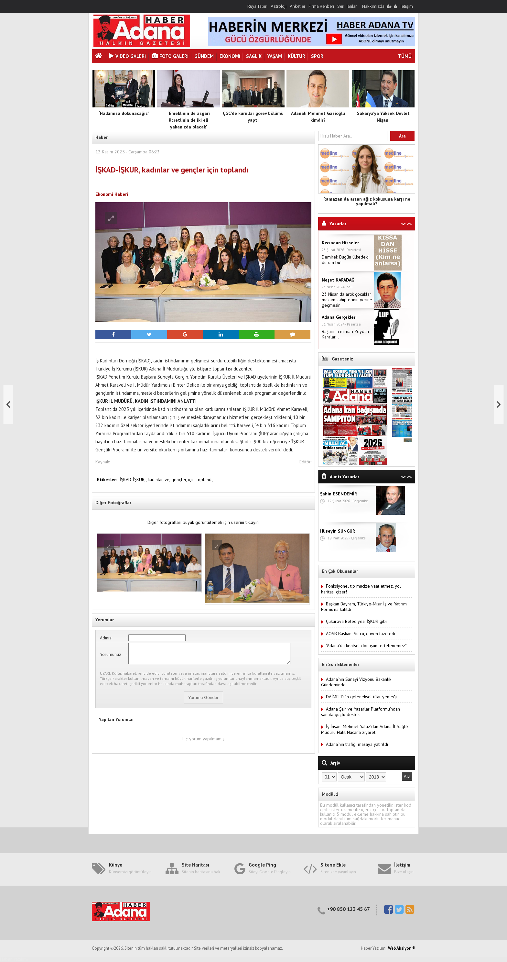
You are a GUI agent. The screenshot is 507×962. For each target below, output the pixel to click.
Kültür (296, 56)
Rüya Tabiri (257, 6)
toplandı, (205, 479)
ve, (168, 479)
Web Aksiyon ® (401, 948)
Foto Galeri (170, 56)
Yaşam (274, 56)
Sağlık (254, 56)
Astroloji (278, 6)
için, (192, 479)
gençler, (179, 479)
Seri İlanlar (347, 6)
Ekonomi (230, 56)
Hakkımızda (373, 6)
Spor (317, 56)
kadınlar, (156, 479)
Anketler (297, 6)
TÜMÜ (405, 56)
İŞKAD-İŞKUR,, (134, 479)
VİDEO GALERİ (127, 56)
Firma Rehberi (321, 6)
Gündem (204, 56)
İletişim (406, 6)
